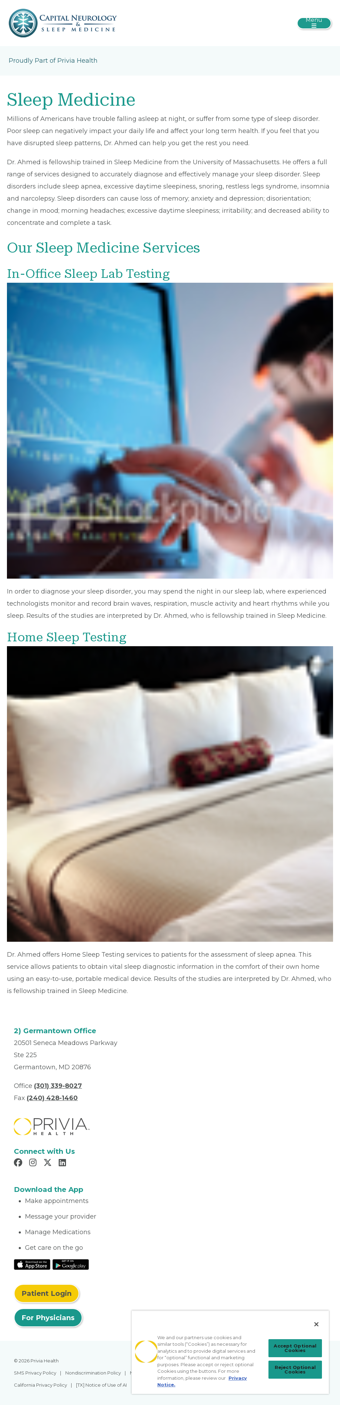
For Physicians (48, 1318)
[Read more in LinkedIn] (63, 1163)
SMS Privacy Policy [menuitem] (35, 1373)
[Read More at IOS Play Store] (32, 1264)
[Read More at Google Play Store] (70, 1264)
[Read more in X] (48, 1163)
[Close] (316, 1324)
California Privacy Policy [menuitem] (40, 1385)
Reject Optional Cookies (295, 1369)
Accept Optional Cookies (295, 1348)
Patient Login (47, 1293)
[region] (230, 1352)
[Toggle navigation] (314, 23)
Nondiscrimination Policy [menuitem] (93, 1373)
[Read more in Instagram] (34, 1163)
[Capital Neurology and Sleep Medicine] (63, 22)
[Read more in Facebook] (19, 1163)
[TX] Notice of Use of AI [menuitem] (101, 1385)
